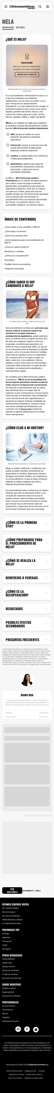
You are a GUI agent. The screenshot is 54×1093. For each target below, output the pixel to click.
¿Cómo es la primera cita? (16, 235)
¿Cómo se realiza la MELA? (17, 247)
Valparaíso (6, 937)
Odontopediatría (8, 959)
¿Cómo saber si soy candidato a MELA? (22, 227)
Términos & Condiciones (34, 1078)
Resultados (9, 260)
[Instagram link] (18, 1030)
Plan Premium (7, 1010)
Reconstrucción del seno (11, 978)
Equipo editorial (8, 992)
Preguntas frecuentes (14, 268)
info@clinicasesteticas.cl (38, 1065)
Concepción (7, 941)
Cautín (4, 945)
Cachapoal (6, 949)
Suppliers (5, 1017)
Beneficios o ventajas (14, 251)
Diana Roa (27, 695)
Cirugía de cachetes (10, 974)
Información (8, 27)
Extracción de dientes (10, 970)
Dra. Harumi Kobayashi (11, 916)
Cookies (41, 1071)
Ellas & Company (8, 912)
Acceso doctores (8, 1006)
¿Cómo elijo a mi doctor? (15, 231)
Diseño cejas (7, 963)
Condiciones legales (34, 1074)
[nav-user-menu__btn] (47, 6)
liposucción (26, 409)
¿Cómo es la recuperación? (17, 255)
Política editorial (15, 1078)
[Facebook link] (27, 1030)
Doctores (20, 27)
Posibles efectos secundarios (18, 264)
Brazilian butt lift (8, 967)
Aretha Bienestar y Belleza (12, 920)
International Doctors (10, 1021)
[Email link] (36, 1029)
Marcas (5, 1013)
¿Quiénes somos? (9, 988)
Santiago (5, 934)
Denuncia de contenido (11, 996)
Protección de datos (15, 1071)
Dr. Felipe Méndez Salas (11, 923)
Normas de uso (30, 1071)
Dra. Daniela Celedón (10, 908)
